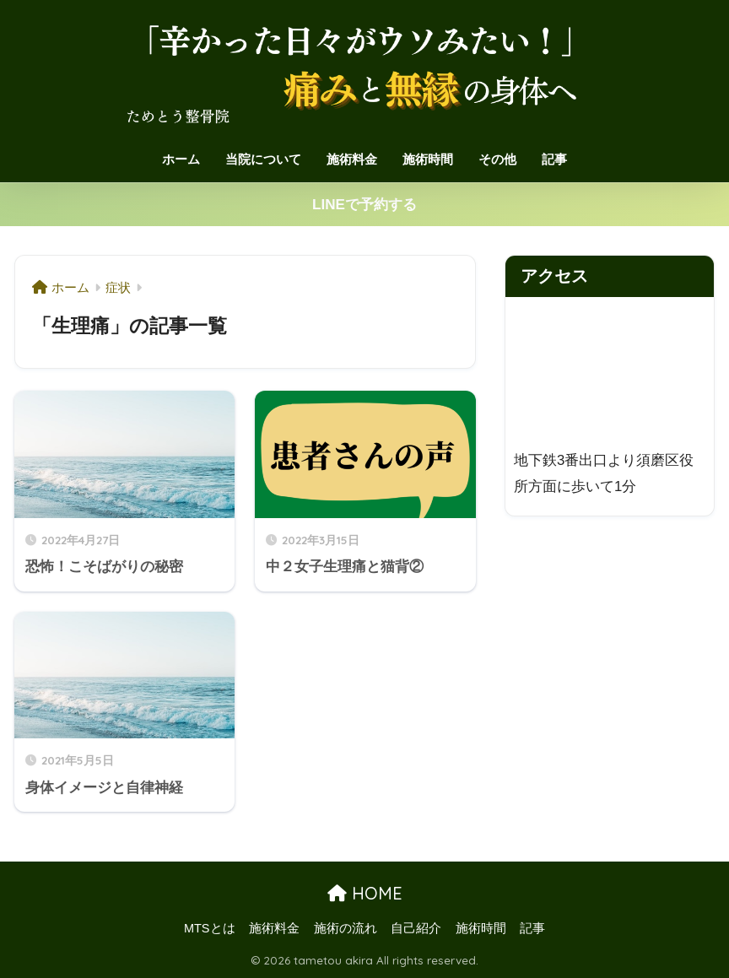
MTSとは (209, 928)
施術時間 (427, 159)
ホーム (181, 159)
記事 (554, 159)
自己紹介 (416, 928)
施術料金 (352, 159)
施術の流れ (345, 928)
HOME (364, 893)
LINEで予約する (364, 205)
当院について (263, 159)
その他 (497, 159)
